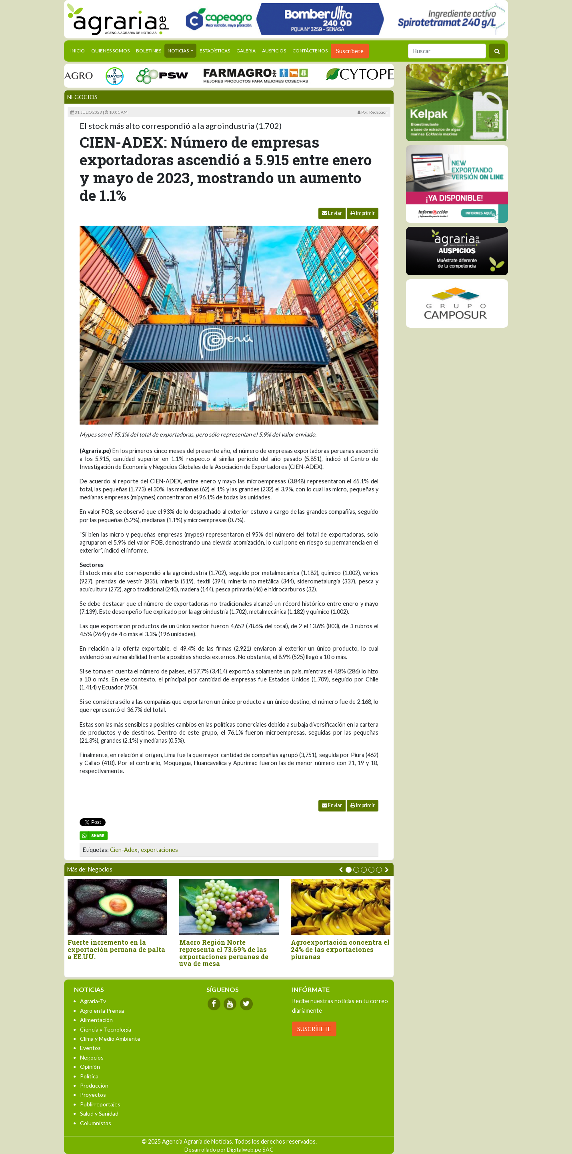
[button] (348, 870)
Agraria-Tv (93, 1001)
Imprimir (362, 213)
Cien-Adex (123, 849)
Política (89, 1076)
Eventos (90, 1047)
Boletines (148, 51)
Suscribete (350, 51)
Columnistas (95, 1123)
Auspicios (274, 51)
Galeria (246, 51)
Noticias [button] (179, 51)
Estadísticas (215, 51)
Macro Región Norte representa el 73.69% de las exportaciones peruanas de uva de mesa (223, 953)
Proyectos (93, 1094)
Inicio (79, 50)
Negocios (82, 97)
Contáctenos (310, 51)
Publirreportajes (100, 1104)
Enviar (332, 213)
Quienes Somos (110, 51)
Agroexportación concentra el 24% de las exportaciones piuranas (340, 949)
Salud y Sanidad (99, 1113)
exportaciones (159, 849)
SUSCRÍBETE (314, 1029)
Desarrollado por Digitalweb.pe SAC (229, 1149)
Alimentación (96, 1019)
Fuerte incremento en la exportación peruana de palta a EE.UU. (116, 949)
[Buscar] (447, 51)
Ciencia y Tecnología (105, 1029)
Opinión (90, 1066)
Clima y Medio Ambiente (110, 1038)
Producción (94, 1085)
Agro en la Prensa (102, 1010)
